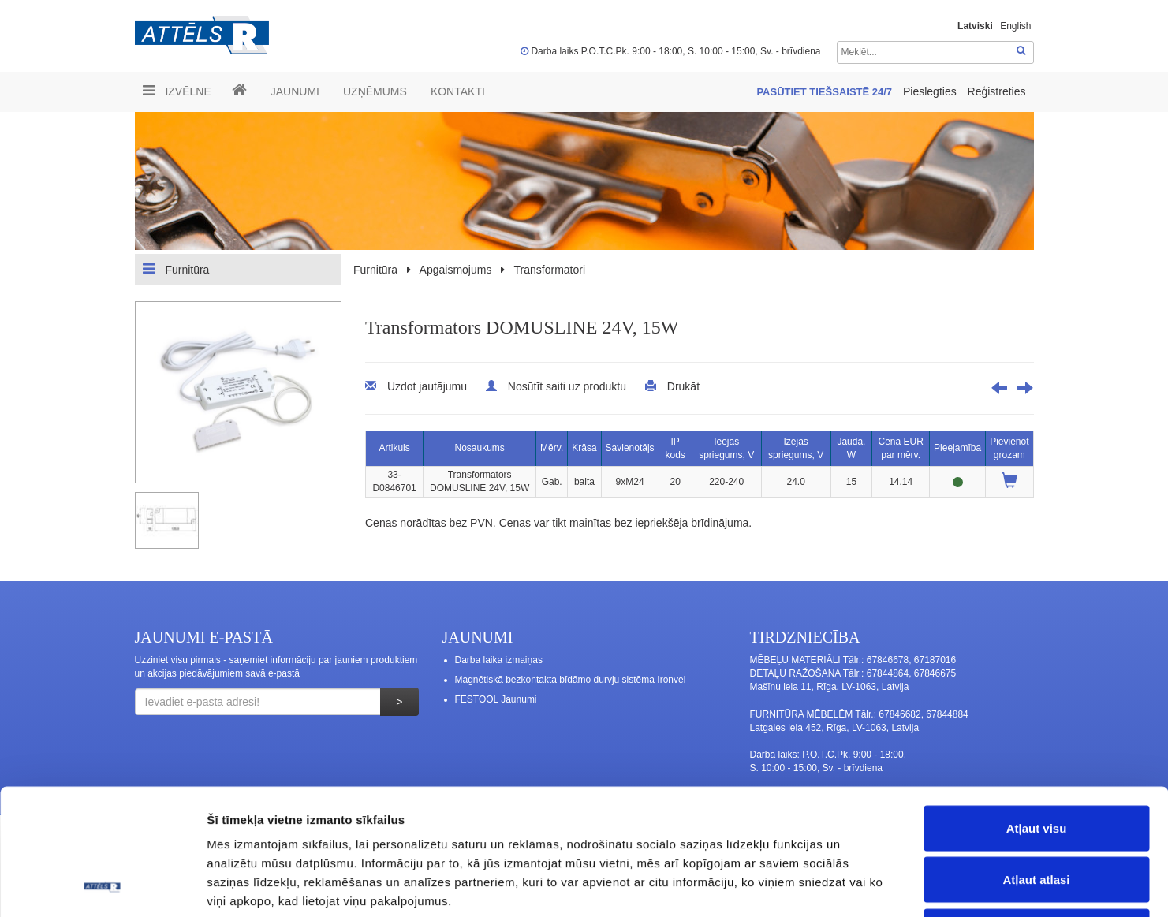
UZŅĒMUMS (375, 91)
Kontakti (458, 91)
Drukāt (683, 386)
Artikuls (394, 447)
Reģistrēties (997, 91)
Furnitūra (176, 269)
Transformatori (550, 269)
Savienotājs (630, 447)
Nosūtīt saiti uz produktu (567, 386)
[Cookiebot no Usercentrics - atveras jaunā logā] (102, 886)
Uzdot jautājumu (427, 386)
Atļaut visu (1036, 710)
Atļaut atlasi (1035, 762)
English (1015, 26)
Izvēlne (177, 91)
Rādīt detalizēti (859, 886)
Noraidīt (1036, 813)
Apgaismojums (456, 269)
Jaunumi (295, 91)
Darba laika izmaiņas (499, 659)
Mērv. (551, 447)
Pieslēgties (931, 91)
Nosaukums (479, 447)
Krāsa (584, 447)
